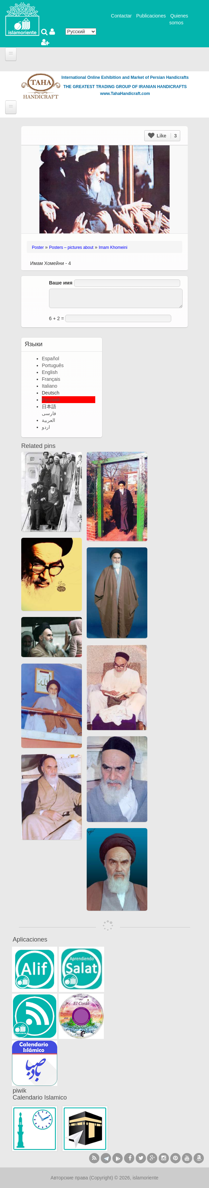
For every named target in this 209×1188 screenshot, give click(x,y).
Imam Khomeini (113, 247)
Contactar (121, 16)
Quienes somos (178, 19)
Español (50, 358)
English (50, 372)
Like (162, 135)
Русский (51, 399)
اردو (46, 427)
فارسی (49, 413)
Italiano (49, 386)
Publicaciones (151, 16)
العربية (48, 420)
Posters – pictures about (71, 247)
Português (53, 365)
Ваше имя (60, 283)
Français (51, 379)
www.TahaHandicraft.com (125, 93)
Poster (38, 247)
